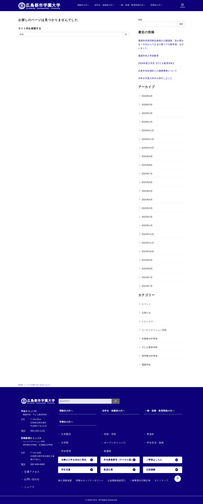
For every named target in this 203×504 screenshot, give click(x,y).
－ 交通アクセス (30, 471)
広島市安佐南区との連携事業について (157, 71)
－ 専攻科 (149, 434)
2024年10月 (148, 251)
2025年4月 (147, 199)
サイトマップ (161, 480)
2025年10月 (148, 148)
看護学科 (146, 364)
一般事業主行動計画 (140, 480)
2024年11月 (148, 243)
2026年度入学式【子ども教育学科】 (156, 63)
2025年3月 (147, 208)
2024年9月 (147, 260)
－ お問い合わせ (30, 479)
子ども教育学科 (150, 347)
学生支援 (77, 469)
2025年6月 (147, 182)
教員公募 (119, 469)
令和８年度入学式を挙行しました (155, 78)
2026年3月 (147, 104)
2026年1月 (147, 122)
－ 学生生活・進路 (154, 442)
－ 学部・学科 (108, 434)
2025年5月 (147, 191)
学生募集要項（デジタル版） (119, 460)
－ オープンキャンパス (113, 442)
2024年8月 (147, 268)
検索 (140, 20)
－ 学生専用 (64, 451)
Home (20, 385)
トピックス (147, 321)
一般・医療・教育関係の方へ (132, 5)
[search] (125, 34)
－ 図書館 (106, 451)
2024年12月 (148, 234)
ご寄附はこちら (162, 460)
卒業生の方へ (156, 5)
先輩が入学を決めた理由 (77, 460)
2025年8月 (147, 165)
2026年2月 (147, 113)
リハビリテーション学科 (154, 330)
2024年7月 (147, 277)
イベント (146, 304)
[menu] (182, 5)
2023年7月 (147, 286)
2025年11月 (148, 139)
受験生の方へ (83, 5)
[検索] (73, 34)
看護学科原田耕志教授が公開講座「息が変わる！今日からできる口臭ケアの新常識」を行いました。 (161, 44)
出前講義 (162, 469)
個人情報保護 (65, 480)
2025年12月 (148, 130)
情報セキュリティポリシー (89, 480)
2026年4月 (147, 96)
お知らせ (146, 313)
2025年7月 (147, 173)
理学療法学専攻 (150, 356)
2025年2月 (147, 217)
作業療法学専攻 (150, 338)
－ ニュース (27, 487)
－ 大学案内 (64, 434)
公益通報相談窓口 (116, 480)
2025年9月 (147, 156)
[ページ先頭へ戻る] (174, 475)
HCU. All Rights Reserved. (105, 500)
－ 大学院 (63, 442)
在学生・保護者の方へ (104, 5)
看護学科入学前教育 (148, 56)
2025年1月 (147, 225)
